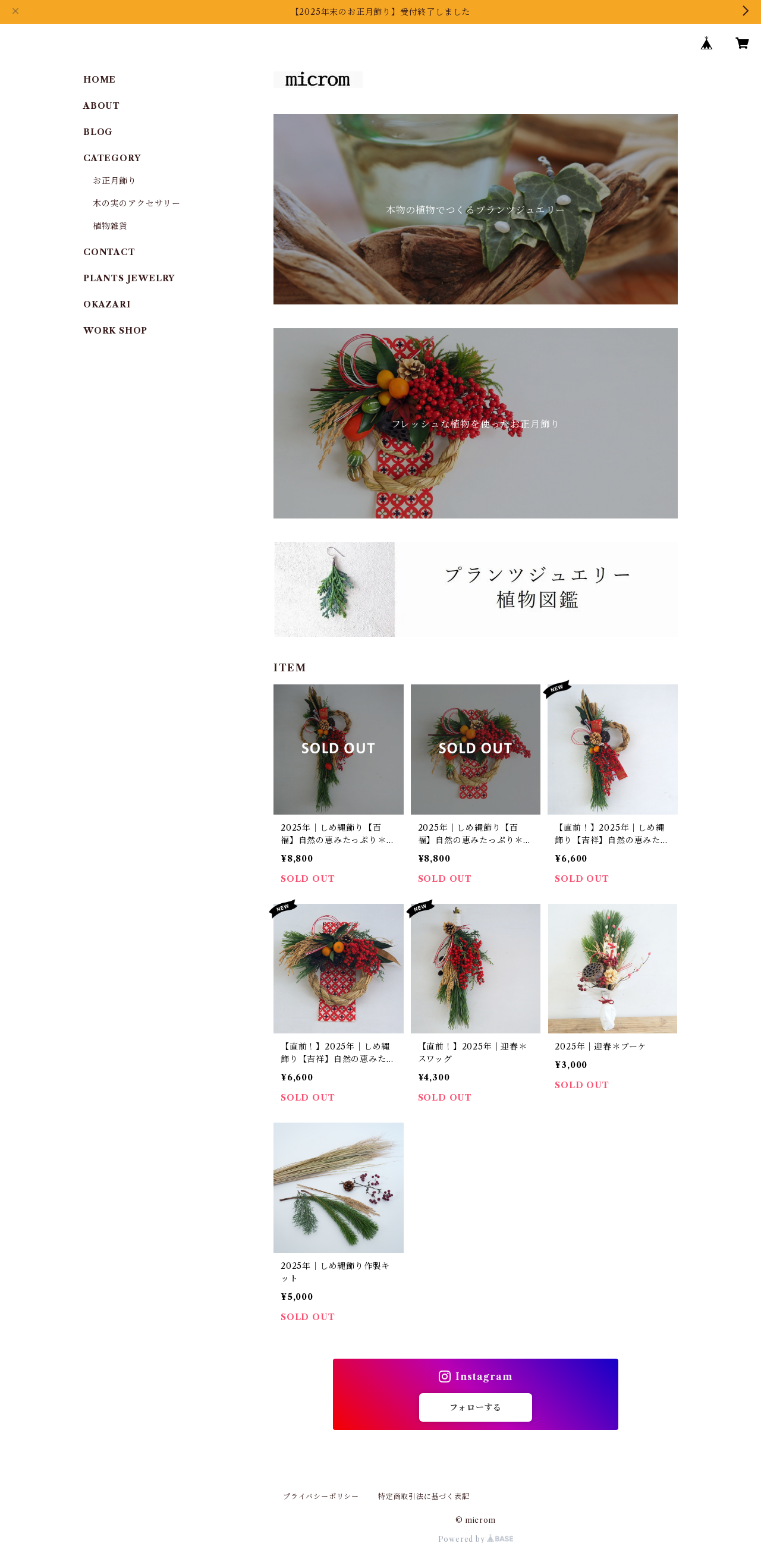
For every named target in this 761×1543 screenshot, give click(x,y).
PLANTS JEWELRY (129, 278)
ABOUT (101, 105)
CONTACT (109, 252)
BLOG (98, 132)
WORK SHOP (115, 330)
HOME (99, 79)
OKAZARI (107, 304)
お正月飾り (115, 180)
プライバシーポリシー (321, 1496)
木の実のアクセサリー (137, 203)
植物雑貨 (110, 226)
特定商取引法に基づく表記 (424, 1496)
